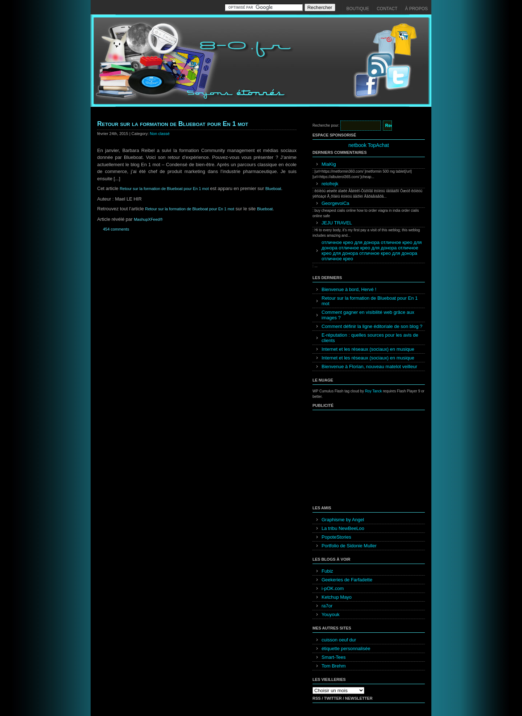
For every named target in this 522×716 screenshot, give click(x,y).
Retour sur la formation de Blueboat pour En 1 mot (172, 123)
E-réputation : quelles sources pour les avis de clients (370, 337)
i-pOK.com (333, 588)
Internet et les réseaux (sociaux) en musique (368, 349)
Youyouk (330, 614)
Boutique (358, 8)
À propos (416, 8)
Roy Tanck (373, 391)
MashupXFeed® (148, 219)
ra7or (327, 605)
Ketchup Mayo (337, 597)
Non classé (159, 133)
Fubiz (327, 571)
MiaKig (329, 164)
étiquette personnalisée (346, 648)
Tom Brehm (333, 666)
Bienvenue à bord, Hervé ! (349, 289)
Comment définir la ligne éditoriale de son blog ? (372, 326)
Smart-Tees (333, 657)
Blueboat (273, 188)
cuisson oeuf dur (339, 640)
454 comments (116, 229)
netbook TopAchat (368, 145)
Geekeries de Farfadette (347, 579)
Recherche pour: (325, 125)
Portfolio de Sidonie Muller (349, 545)
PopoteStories (336, 537)
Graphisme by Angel (343, 519)
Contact (387, 8)
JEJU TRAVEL (337, 223)
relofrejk (330, 183)
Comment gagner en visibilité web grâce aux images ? (368, 314)
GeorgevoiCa (335, 203)
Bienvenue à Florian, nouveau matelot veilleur (369, 366)
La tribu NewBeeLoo (343, 528)
